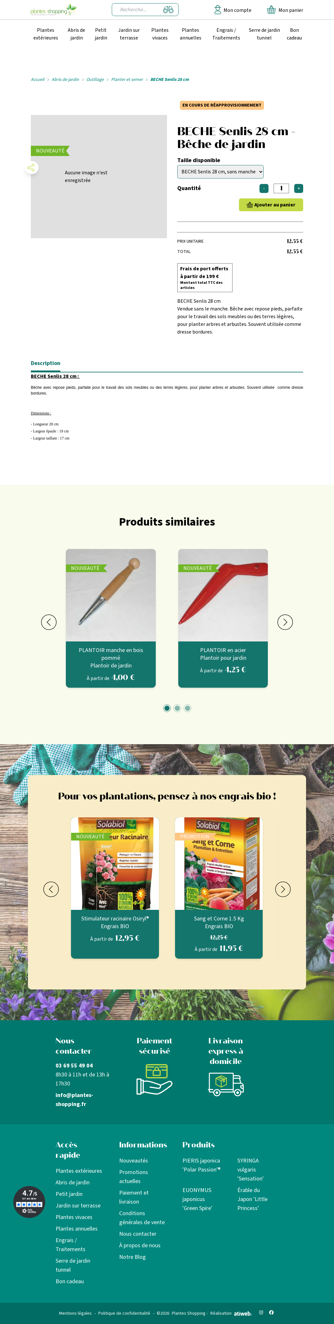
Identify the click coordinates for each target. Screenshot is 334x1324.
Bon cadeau (294, 34)
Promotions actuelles (133, 1176)
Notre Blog (132, 1257)
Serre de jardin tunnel (264, 34)
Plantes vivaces (160, 34)
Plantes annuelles (190, 34)
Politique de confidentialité (124, 1313)
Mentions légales (75, 1313)
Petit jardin (101, 34)
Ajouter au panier (274, 204)
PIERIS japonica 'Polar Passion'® (201, 1165)
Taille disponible (198, 160)
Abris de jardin (76, 34)
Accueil (37, 79)
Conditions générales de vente (142, 1217)
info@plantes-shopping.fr (74, 1099)
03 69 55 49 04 (74, 1066)
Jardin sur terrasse (129, 34)
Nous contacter (137, 1234)
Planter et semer (127, 79)
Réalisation (231, 1313)
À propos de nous (140, 1245)
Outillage (95, 79)
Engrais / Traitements (226, 34)
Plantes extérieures (45, 34)
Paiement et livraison (134, 1197)
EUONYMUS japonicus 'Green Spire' (197, 1199)
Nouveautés (133, 1161)
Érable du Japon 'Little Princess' (252, 1199)
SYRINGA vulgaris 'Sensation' (250, 1170)
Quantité (189, 188)
